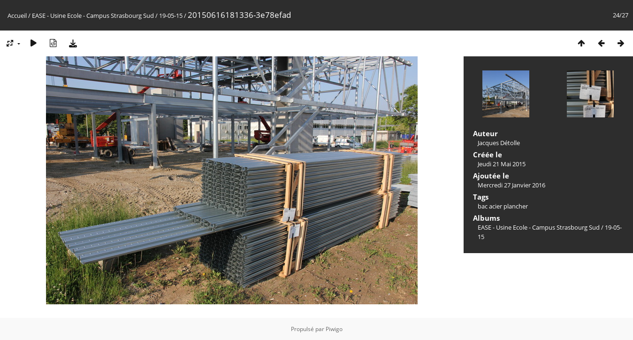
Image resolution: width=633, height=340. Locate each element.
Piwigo (334, 329)
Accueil (17, 15)
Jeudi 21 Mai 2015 (502, 164)
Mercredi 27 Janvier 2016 (511, 185)
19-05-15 (171, 15)
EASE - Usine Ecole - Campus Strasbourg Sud (93, 15)
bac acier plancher (503, 206)
